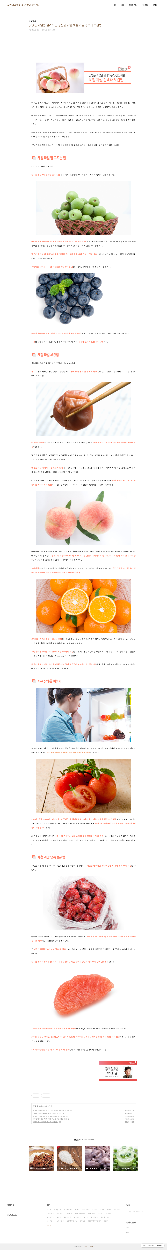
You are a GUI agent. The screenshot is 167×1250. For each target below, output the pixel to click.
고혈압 (95, 1210)
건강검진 (86, 1210)
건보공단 (61, 1221)
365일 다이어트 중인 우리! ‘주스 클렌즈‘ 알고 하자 (50, 1119)
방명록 (155, 5)
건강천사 (51, 1217)
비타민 (110, 1217)
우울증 (108, 1213)
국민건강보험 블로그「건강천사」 (23, 5)
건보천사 (61, 1213)
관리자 (92, 1247)
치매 (103, 1217)
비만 (100, 1213)
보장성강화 (68, 1210)
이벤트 (70, 1213)
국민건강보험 (72, 1221)
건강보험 (51, 1213)
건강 (34, 1106)
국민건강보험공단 (95, 1221)
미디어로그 (132, 5)
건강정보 (95, 1217)
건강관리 (78, 1217)
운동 (102, 1210)
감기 (106, 1221)
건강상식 (92, 1213)
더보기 (49, 1225)
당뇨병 (117, 1210)
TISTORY (84, 1247)
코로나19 (68, 1217)
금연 (109, 1210)
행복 (49, 1210)
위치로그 (145, 5)
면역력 (83, 1221)
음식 (38, 1106)
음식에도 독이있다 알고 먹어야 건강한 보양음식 (49, 1116)
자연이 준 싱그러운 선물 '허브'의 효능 (45, 1122)
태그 (122, 5)
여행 (59, 1217)
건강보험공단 (80, 1213)
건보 (86, 1217)
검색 (157, 1211)
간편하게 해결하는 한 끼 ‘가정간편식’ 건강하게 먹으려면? (52, 1111)
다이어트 (58, 1210)
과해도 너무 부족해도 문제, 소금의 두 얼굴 (47, 1113)
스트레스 (51, 1221)
